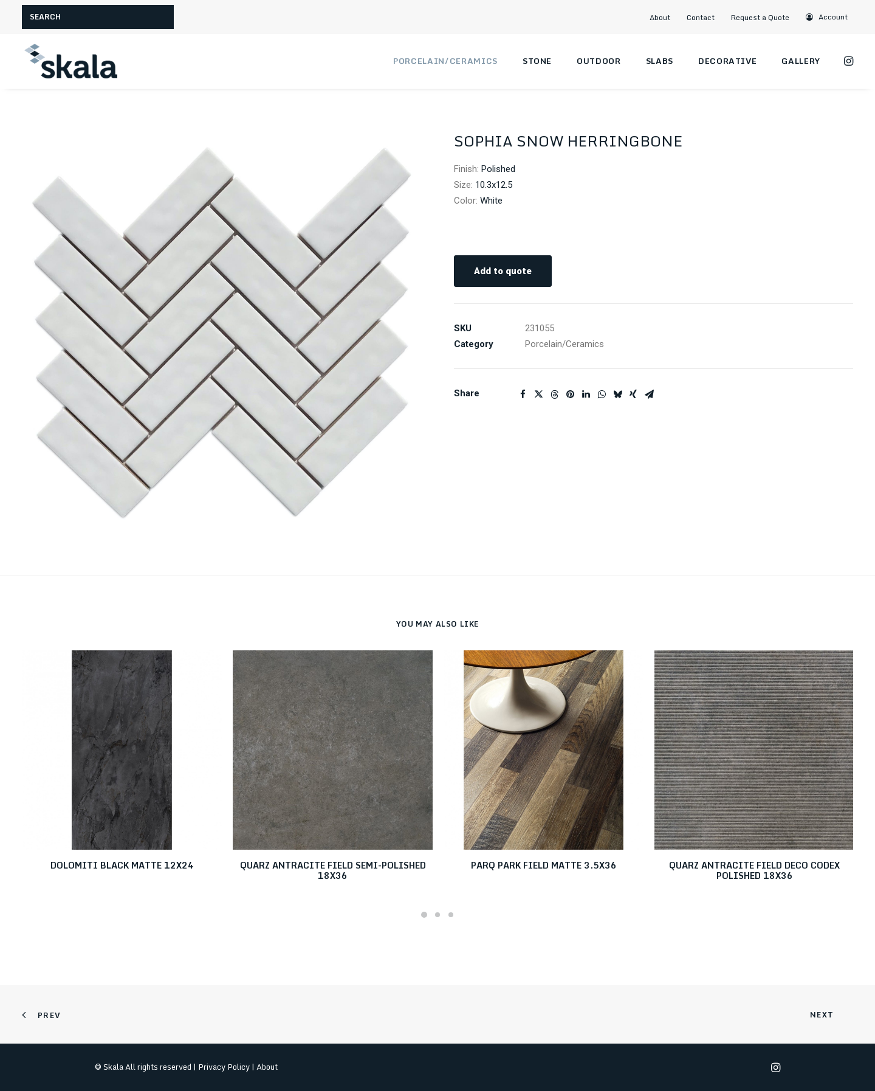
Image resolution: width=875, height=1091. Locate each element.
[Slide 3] (451, 915)
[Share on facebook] (522, 394)
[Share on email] (649, 394)
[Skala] (70, 61)
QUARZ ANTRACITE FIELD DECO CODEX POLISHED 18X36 (754, 870)
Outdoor (599, 60)
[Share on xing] (633, 394)
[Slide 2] (437, 915)
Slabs (659, 60)
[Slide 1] (424, 915)
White (491, 200)
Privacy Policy (224, 1066)
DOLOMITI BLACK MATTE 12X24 (122, 865)
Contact (701, 17)
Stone (537, 60)
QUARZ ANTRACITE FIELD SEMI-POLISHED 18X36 (333, 870)
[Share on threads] (554, 394)
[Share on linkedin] (585, 394)
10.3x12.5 (493, 184)
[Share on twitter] (538, 394)
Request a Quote (760, 17)
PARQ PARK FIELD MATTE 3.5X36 (544, 865)
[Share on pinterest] (570, 394)
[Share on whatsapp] (601, 394)
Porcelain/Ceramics (445, 60)
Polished (498, 168)
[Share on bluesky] (617, 394)
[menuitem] (665, 17)
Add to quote (503, 271)
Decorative (727, 60)
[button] (827, 16)
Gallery (800, 60)
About (660, 17)
